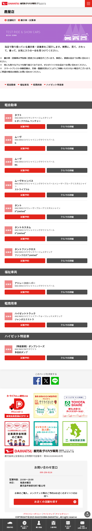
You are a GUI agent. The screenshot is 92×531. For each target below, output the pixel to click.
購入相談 (39, 527)
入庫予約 (53, 527)
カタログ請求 (68, 527)
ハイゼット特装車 (55, 84)
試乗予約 (25, 126)
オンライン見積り (24, 527)
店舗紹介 (11, 20)
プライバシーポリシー (32, 513)
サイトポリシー (62, 513)
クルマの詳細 (67, 126)
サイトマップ (48, 513)
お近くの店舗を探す (46, 501)
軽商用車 (37, 84)
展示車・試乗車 (28, 20)
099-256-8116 (46, 472)
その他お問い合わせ (82, 527)
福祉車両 (24, 84)
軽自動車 (11, 84)
